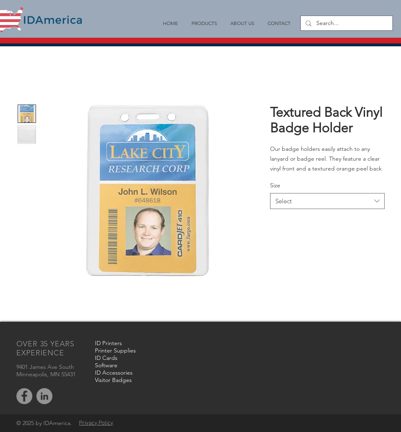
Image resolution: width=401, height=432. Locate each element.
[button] (204, 23)
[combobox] (327, 201)
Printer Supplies (115, 350)
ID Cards (106, 358)
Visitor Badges (113, 380)
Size (275, 185)
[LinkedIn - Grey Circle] (44, 396)
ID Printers (108, 343)
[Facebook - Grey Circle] (24, 396)
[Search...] (345, 23)
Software (106, 365)
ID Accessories (114, 372)
